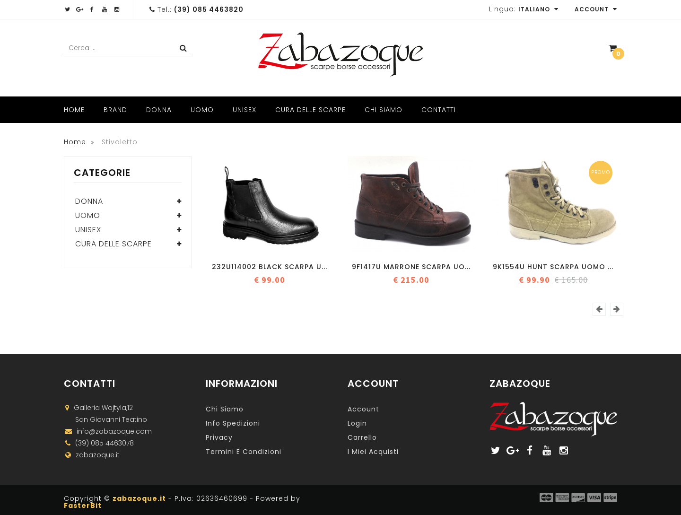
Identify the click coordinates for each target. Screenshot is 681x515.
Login (357, 423)
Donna (159, 109)
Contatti (438, 109)
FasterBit (83, 505)
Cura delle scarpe (310, 109)
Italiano (538, 9)
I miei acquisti (373, 451)
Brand (115, 109)
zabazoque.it (139, 498)
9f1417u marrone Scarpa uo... (411, 266)
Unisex (244, 109)
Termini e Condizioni (243, 451)
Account (596, 9)
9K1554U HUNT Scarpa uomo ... (553, 266)
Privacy (219, 437)
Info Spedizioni (233, 423)
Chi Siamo (383, 109)
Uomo (202, 109)
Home (74, 109)
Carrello (362, 437)
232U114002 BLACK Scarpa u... (269, 266)
